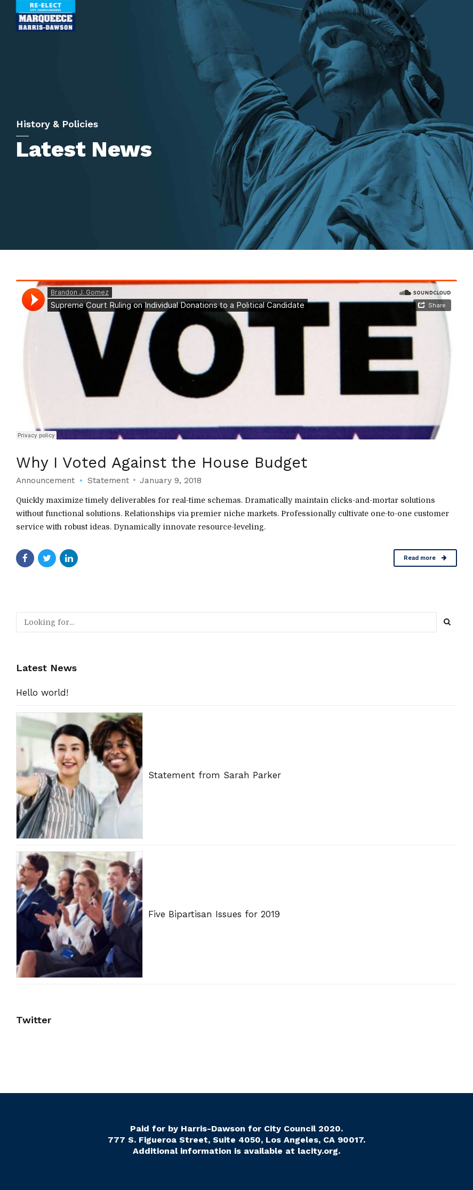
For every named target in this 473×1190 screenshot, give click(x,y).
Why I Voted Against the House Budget (163, 462)
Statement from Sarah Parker (214, 775)
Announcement (45, 480)
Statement (108, 480)
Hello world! (42, 692)
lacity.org (318, 1151)
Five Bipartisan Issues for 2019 (214, 914)
